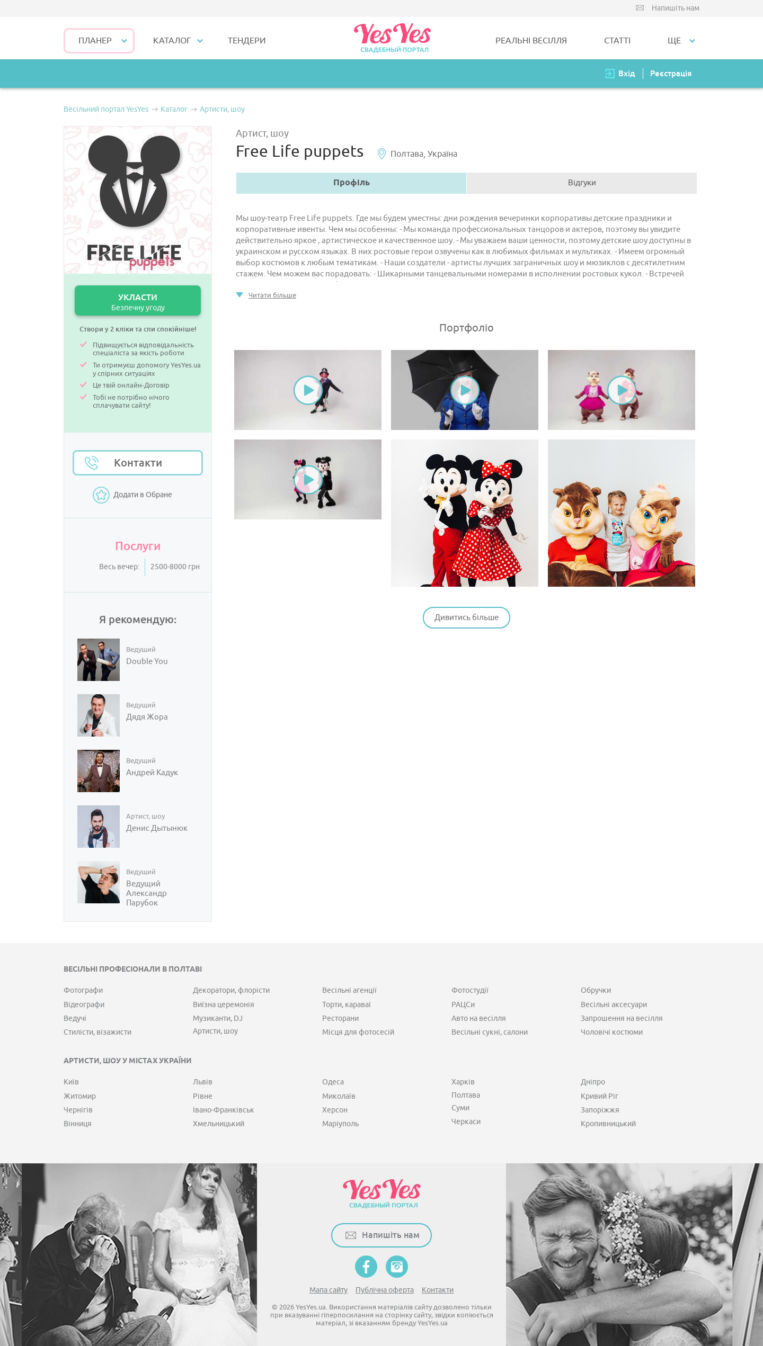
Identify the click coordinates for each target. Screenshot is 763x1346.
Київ (71, 1082)
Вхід (626, 73)
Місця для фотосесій (358, 1032)
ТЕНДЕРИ (247, 40)
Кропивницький (608, 1123)
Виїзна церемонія (223, 1004)
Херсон (335, 1110)
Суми (460, 1107)
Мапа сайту (328, 1290)
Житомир (80, 1096)
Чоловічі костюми (612, 1032)
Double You (147, 662)
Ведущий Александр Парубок (146, 894)
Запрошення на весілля (622, 1018)
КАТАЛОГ (172, 40)
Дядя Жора (147, 717)
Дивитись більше (466, 618)
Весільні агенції (349, 990)
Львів (202, 1082)
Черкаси (466, 1121)
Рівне (202, 1096)
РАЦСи (463, 1004)
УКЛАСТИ (138, 302)
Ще (674, 40)
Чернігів (78, 1110)
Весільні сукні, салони (489, 1032)
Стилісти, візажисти (97, 1032)
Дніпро (593, 1082)
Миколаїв (339, 1096)
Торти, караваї (346, 1004)
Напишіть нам (675, 8)
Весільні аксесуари (614, 1004)
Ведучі (75, 1018)
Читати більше (272, 295)
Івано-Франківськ (223, 1110)
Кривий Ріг (599, 1096)
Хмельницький (218, 1123)
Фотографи (83, 990)
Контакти (138, 463)
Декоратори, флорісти (231, 990)
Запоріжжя (600, 1110)
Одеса (333, 1082)
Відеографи (84, 1004)
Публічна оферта (385, 1290)
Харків (463, 1082)
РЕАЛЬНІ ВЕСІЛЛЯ (531, 40)
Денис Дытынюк (157, 828)
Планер (95, 40)
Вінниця (78, 1123)
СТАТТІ (617, 40)
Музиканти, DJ (218, 1018)
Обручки (596, 990)
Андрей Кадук (152, 773)
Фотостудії (470, 990)
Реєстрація (670, 73)
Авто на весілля (478, 1018)
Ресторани (340, 1018)
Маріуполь (340, 1123)
